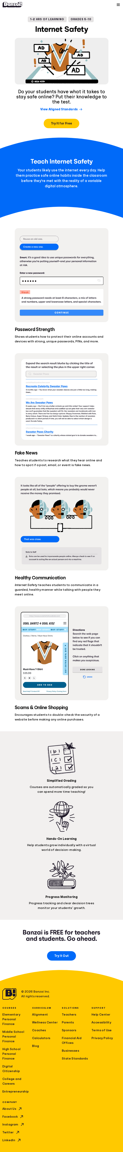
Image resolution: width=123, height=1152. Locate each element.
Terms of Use (102, 1030)
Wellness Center (45, 1022)
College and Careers (11, 1081)
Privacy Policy (102, 1038)
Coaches (39, 1030)
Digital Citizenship (11, 1069)
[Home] (12, 5)
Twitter (11, 1132)
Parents (68, 1022)
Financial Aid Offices (71, 1040)
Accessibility (101, 1022)
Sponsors (69, 1030)
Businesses (70, 1050)
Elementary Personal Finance (11, 1019)
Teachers (69, 1014)
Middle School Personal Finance (13, 1036)
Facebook (13, 1116)
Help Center (101, 1014)
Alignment (40, 1014)
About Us (12, 1108)
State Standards (75, 1058)
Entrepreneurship (15, 1091)
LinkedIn (11, 1140)
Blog (35, 1046)
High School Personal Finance (11, 1054)
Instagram (13, 1124)
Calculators (41, 1038)
